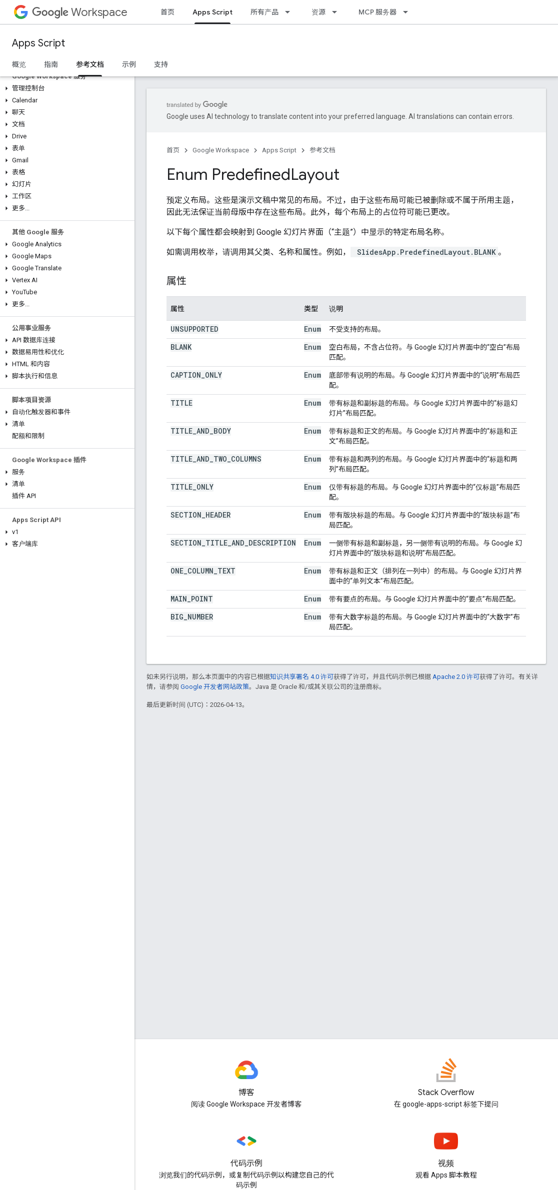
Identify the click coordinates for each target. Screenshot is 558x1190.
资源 (319, 11)
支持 (161, 64)
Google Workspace (220, 150)
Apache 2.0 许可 (456, 676)
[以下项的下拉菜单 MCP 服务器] (408, 12)
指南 (51, 64)
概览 (19, 64)
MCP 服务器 (377, 11)
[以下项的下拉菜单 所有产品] (290, 12)
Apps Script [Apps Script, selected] (212, 11)
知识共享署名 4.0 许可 (302, 676)
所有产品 (264, 11)
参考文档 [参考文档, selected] (90, 64)
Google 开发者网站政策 (214, 686)
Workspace (80, 12)
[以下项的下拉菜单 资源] (338, 12)
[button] (65, 88)
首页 (167, 11)
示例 (129, 64)
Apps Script (38, 43)
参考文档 (323, 150)
